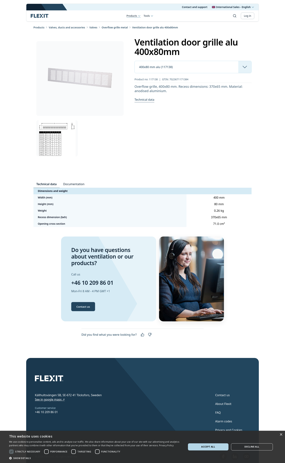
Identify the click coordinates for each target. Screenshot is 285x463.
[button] (95, 458)
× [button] (281, 434)
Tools (148, 15)
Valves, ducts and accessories (67, 27)
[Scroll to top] (40, 16)
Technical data (144, 100)
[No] (150, 335)
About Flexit (223, 404)
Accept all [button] (208, 446)
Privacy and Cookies (228, 430)
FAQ (218, 413)
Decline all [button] (251, 446)
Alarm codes (223, 421)
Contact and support (194, 7)
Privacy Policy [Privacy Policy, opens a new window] (166, 445)
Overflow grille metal (115, 27)
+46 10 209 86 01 (92, 282)
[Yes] (142, 335)
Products (134, 15)
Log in (247, 15)
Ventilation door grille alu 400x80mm (155, 27)
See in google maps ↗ (50, 399)
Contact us (83, 306)
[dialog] (142, 447)
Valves (93, 27)
